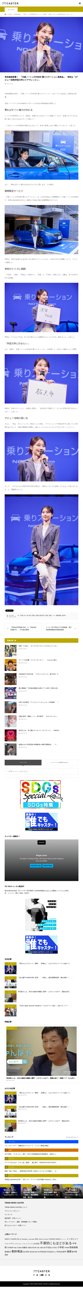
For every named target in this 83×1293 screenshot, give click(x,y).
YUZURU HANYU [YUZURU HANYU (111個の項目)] (54, 1239)
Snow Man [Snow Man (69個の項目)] (31, 1239)
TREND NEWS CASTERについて (16, 1207)
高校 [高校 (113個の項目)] (6, 1255)
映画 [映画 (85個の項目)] (24, 1252)
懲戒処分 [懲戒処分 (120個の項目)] (8, 1252)
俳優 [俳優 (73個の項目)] (15, 1247)
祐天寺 (64, 615)
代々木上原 (27, 615)
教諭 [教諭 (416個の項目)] (20, 1251)
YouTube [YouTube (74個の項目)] (45, 1239)
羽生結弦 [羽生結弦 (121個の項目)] (43, 1252)
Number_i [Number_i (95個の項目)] (25, 1239)
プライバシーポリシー (12, 1211)
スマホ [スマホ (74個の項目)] (7, 1243)
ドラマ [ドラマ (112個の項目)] (11, 1243)
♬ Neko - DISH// (23, 893)
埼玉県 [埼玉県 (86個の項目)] (34, 1247)
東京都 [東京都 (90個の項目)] (32, 1252)
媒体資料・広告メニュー (13, 1218)
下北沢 (22, 615)
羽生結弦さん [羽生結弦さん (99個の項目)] (51, 1252)
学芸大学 (42, 615)
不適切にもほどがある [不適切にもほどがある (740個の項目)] (56, 1243)
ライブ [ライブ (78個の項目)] (30, 1243)
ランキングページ (71, 1137)
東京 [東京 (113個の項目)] (27, 1252)
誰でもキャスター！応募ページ (15, 1225)
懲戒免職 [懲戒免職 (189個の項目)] (73, 1247)
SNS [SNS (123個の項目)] (36, 1239)
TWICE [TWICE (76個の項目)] (41, 1239)
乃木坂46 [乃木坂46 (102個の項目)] (10, 1247)
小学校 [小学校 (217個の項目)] (60, 1247)
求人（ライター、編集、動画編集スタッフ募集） (21, 1222)
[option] (10, 1191)
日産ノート (52, 615)
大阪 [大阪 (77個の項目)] (38, 1247)
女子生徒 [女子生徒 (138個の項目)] (47, 1247)
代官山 (33, 615)
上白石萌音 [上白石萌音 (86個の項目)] (35, 1243)
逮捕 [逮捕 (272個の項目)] (69, 1251)
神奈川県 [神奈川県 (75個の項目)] (37, 1251)
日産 (46, 615)
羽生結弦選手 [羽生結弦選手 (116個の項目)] (61, 1252)
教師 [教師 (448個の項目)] (14, 1251)
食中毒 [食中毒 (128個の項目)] (74, 1252)
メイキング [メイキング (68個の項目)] (25, 1243)
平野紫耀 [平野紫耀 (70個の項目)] (66, 1247)
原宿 (37, 615)
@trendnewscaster (11, 891)
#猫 (16, 893)
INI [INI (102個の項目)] (18, 1239)
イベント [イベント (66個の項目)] (63, 1239)
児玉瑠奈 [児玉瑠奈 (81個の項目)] (19, 1247)
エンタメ (11, 10)
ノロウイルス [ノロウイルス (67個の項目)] (17, 1243)
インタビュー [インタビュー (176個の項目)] (72, 1239)
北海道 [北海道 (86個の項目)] (29, 1247)
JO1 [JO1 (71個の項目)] (20, 1239)
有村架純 (58, 615)
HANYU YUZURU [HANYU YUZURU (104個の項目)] (11, 1239)
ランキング (8, 1214)
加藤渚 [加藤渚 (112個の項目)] (24, 1247)
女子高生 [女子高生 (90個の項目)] (54, 1247)
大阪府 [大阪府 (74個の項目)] (42, 1247)
